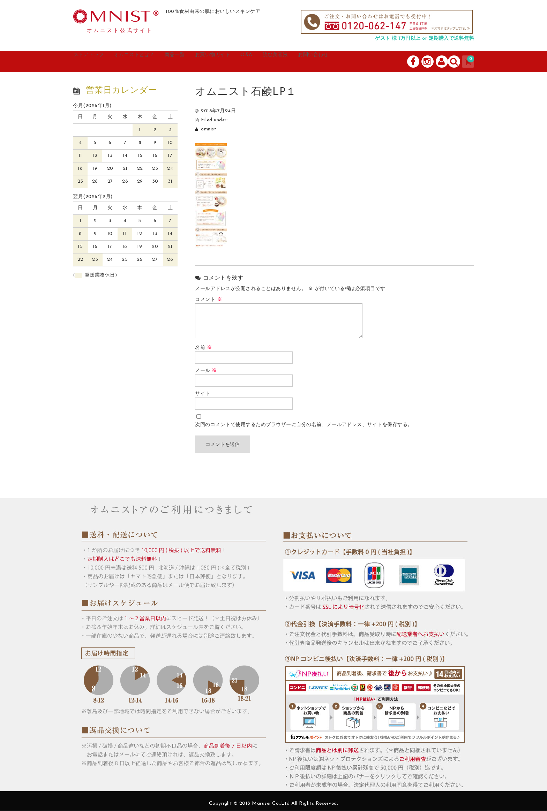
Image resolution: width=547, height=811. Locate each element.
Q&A (291, 62)
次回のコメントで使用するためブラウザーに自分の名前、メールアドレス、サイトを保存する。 (304, 425)
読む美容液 (326, 62)
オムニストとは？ (153, 62)
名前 (203, 348)
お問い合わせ (373, 62)
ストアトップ (97, 62)
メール (206, 371)
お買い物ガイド (249, 62)
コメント (208, 300)
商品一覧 (203, 62)
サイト (202, 394)
